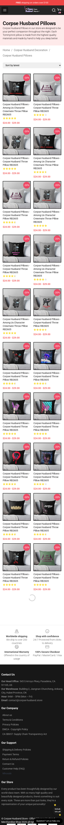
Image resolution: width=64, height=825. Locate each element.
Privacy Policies (10, 724)
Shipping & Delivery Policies (16, 749)
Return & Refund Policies (15, 759)
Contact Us (8, 764)
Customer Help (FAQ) (13, 768)
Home (6, 50)
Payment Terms (10, 754)
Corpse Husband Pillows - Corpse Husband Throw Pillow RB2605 (46, 107)
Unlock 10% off (58, 810)
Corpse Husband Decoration (31, 50)
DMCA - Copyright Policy (15, 729)
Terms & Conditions (12, 719)
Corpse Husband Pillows (17, 55)
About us (7, 715)
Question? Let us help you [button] (48, 821)
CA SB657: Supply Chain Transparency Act (24, 734)
